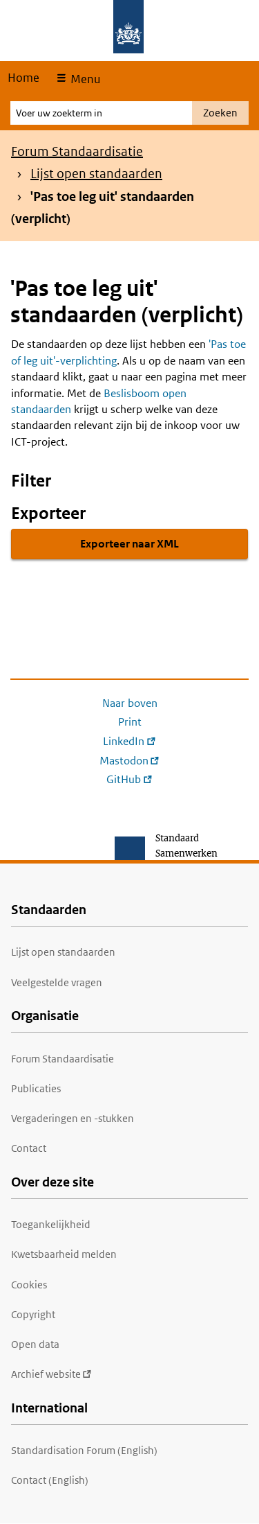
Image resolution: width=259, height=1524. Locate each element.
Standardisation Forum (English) (84, 1450)
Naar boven (129, 703)
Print (130, 722)
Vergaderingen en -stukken (72, 1118)
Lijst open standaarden (96, 174)
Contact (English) (49, 1480)
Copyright (33, 1314)
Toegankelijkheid (50, 1224)
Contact (28, 1148)
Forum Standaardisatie (77, 151)
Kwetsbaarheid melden (64, 1254)
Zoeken (220, 112)
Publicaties (36, 1088)
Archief (51, 1374)
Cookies (29, 1284)
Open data (35, 1344)
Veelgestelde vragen (56, 982)
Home (23, 77)
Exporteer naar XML (129, 543)
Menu (84, 79)
